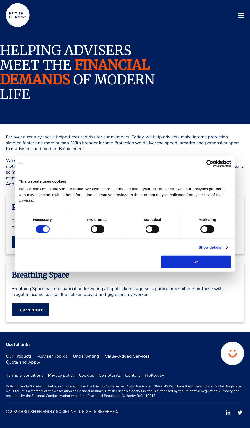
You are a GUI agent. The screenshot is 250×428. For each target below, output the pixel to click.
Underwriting (86, 356)
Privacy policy (61, 375)
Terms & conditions (24, 375)
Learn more (30, 309)
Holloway (154, 375)
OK (196, 262)
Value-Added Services (127, 356)
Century (133, 375)
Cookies (86, 375)
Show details (210, 247)
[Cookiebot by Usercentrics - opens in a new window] (209, 163)
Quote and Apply (23, 362)
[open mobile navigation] (241, 16)
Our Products (19, 356)
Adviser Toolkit (52, 356)
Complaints (110, 375)
